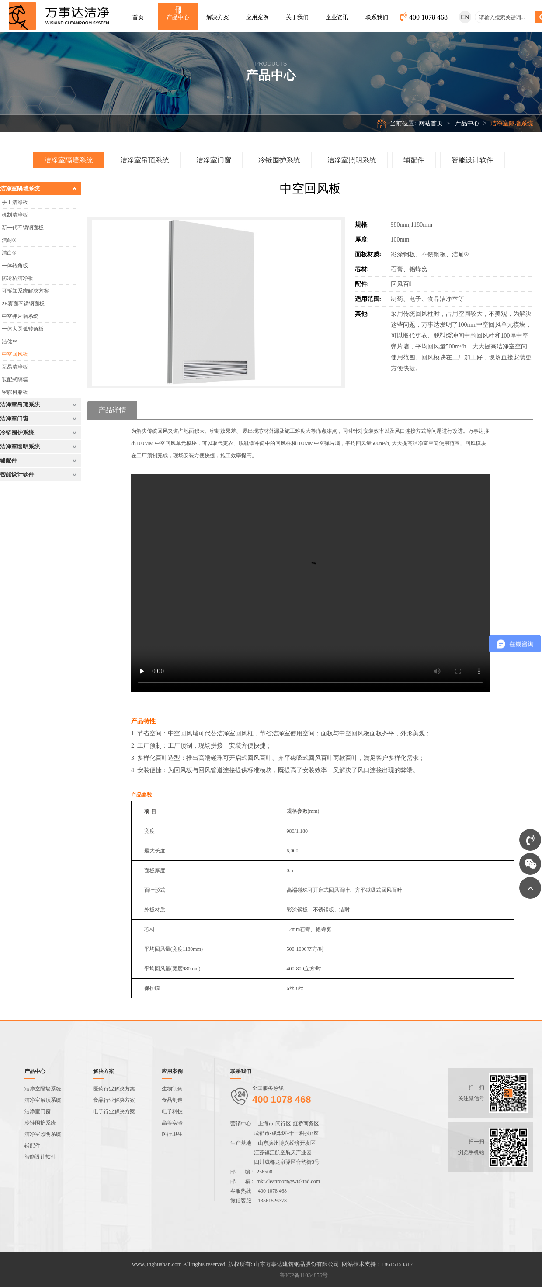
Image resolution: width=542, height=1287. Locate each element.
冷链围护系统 (279, 156)
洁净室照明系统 (351, 156)
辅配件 (413, 156)
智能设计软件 (472, 156)
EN (465, 17)
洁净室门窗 (213, 156)
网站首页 (454, 123)
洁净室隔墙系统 (68, 156)
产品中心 (491, 123)
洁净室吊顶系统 (144, 156)
